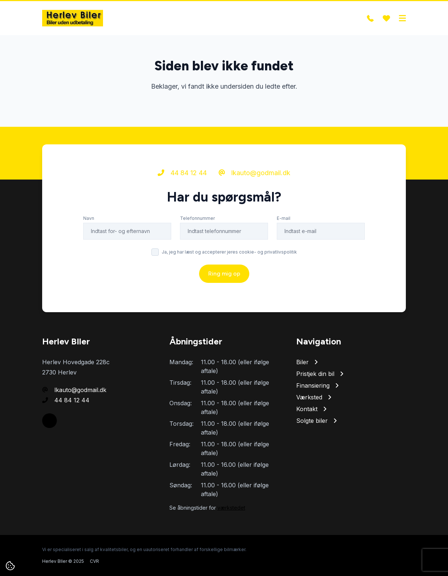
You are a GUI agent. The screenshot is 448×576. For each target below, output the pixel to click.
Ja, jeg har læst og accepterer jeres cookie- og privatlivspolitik (229, 252)
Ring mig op (224, 273)
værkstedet (231, 508)
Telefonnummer (197, 218)
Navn (88, 218)
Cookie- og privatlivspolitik (345, 561)
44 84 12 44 (182, 173)
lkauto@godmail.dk (254, 173)
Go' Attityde (393, 561)
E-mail (283, 218)
